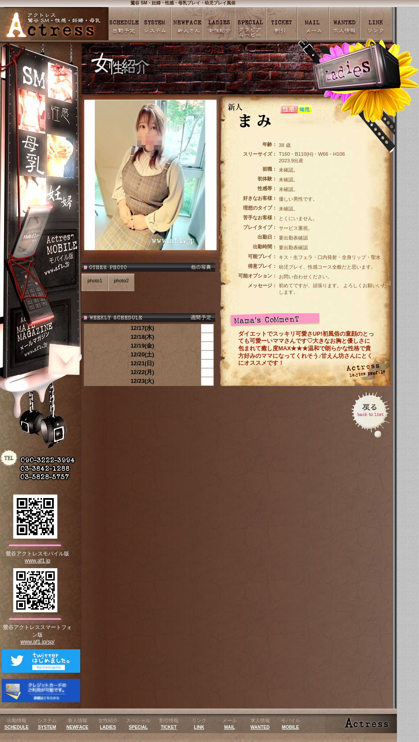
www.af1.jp (37, 561)
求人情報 (260, 724)
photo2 (121, 280)
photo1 (94, 280)
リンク (199, 724)
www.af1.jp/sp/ (37, 642)
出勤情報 (16, 724)
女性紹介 (108, 724)
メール (229, 724)
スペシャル (138, 724)
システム (47, 724)
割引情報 (169, 724)
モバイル (290, 724)
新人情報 (78, 724)
